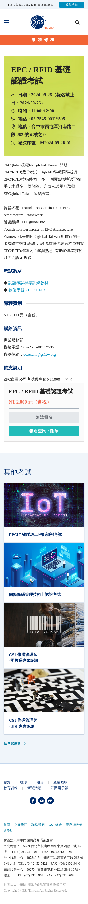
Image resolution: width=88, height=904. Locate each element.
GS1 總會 (55, 825)
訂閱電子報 (59, 788)
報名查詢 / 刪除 (43, 431)
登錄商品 (72, 4)
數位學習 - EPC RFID (26, 290)
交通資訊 (20, 825)
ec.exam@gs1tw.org (39, 354)
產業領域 (60, 782)
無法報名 (44, 417)
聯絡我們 (38, 825)
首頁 (7, 825)
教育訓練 (11, 788)
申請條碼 (44, 40)
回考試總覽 (15, 744)
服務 (40, 782)
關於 (7, 782)
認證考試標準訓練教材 (28, 283)
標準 (23, 782)
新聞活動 (34, 788)
